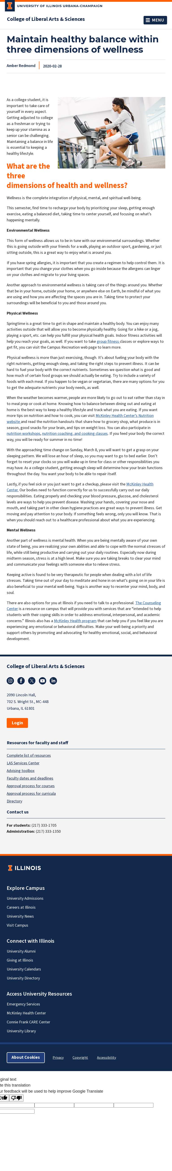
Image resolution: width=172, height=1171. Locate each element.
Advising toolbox (20, 771)
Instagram (10, 681)
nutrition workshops (23, 433)
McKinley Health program (75, 621)
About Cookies (26, 1058)
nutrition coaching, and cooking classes (75, 433)
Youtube (42, 681)
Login (17, 723)
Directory (14, 801)
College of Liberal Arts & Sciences (46, 19)
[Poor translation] (16, 1098)
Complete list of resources (29, 755)
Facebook (21, 681)
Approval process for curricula (31, 793)
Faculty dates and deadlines (30, 778)
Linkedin (53, 681)
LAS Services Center (23, 763)
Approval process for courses (31, 786)
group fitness (108, 341)
